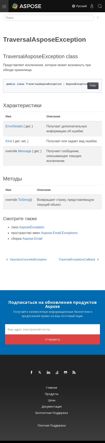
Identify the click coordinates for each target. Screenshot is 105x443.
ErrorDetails (13, 126)
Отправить (52, 339)
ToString (24, 199)
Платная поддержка (52, 425)
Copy (93, 85)
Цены (51, 400)
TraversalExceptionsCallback (79, 259)
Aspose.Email (32, 238)
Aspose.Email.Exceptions (59, 233)
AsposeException (31, 227)
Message (24, 151)
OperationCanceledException (26, 259)
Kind (8, 141)
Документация (52, 406)
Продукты (51, 394)
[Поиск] (48, 18)
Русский (79, 6)
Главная (51, 387)
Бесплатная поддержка (51, 413)
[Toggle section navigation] (98, 17)
